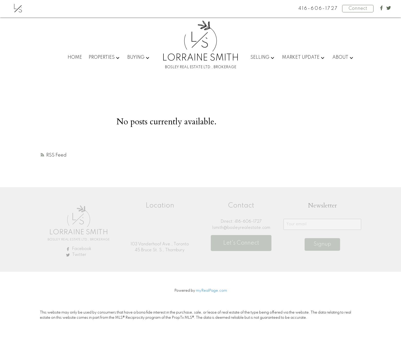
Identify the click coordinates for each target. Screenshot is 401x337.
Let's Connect (241, 243)
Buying (135, 57)
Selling (259, 57)
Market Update (301, 57)
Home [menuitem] (75, 57)
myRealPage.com (211, 290)
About (340, 57)
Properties (102, 57)
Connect (358, 8)
